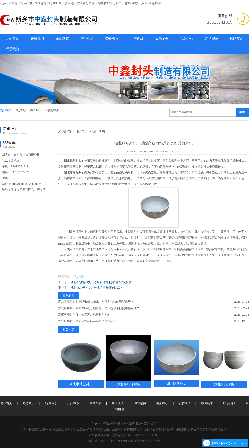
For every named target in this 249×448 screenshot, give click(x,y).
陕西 (124, 441)
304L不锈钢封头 (65, 3)
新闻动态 (62, 38)
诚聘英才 (236, 38)
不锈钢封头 (51, 110)
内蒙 (131, 441)
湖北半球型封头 (81, 384)
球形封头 (21, 110)
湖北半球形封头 (128, 384)
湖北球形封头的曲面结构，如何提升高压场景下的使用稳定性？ (98, 308)
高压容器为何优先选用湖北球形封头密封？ (85, 314)
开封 (111, 441)
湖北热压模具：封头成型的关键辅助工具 (96, 287)
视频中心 (186, 38)
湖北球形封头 (224, 384)
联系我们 (12, 49)
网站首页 (12, 38)
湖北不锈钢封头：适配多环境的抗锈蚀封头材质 (101, 282)
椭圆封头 (36, 110)
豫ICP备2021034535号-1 (144, 435)
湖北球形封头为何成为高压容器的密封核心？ (87, 321)
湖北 (157, 441)
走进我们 (37, 38)
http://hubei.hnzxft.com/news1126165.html (162, 151)
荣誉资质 (112, 38)
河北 (144, 441)
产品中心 (87, 38)
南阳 (151, 441)
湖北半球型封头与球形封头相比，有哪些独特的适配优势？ (96, 301)
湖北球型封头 (176, 384)
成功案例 (161, 38)
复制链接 (150, 423)
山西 (117, 441)
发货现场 (211, 38)
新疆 (137, 441)
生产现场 (137, 38)
